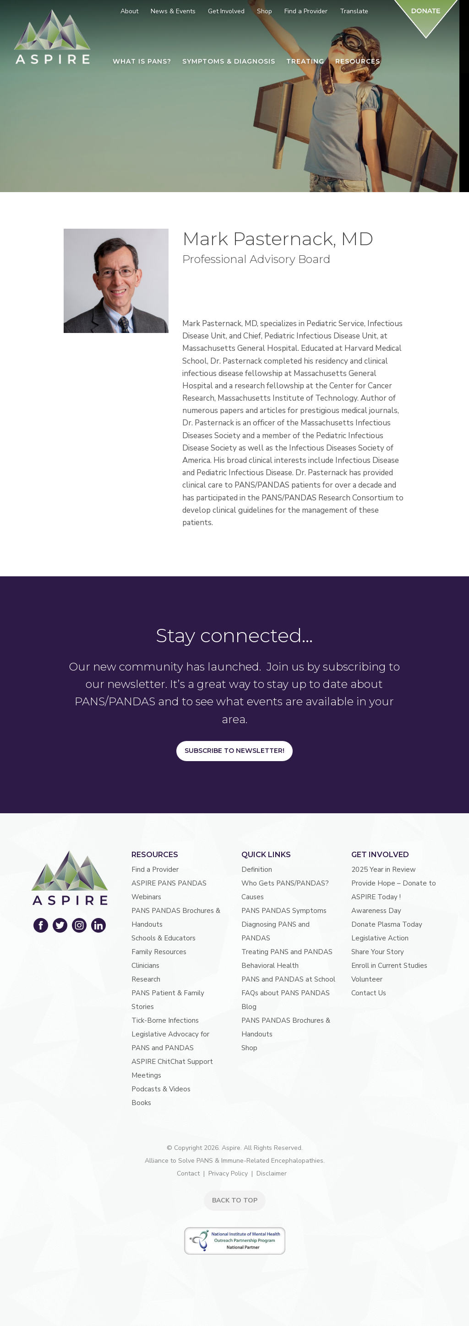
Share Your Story (377, 951)
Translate (354, 11)
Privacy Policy (228, 1173)
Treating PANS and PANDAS (287, 951)
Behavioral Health (270, 965)
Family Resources (158, 951)
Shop (249, 1047)
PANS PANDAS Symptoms (284, 910)
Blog (248, 1006)
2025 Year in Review (383, 869)
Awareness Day (376, 910)
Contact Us (368, 993)
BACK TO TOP (234, 1200)
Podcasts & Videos (161, 1089)
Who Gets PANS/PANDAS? (285, 883)
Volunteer (366, 979)
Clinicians (145, 965)
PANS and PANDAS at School (288, 979)
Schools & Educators (163, 938)
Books (141, 1102)
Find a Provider (155, 869)
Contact (188, 1173)
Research (145, 979)
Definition (256, 869)
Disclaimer (271, 1173)
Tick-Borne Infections (165, 1020)
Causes (252, 897)
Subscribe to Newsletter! (234, 750)
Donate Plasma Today (386, 924)
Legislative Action (380, 938)
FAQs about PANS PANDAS (285, 993)
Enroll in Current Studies (389, 965)
